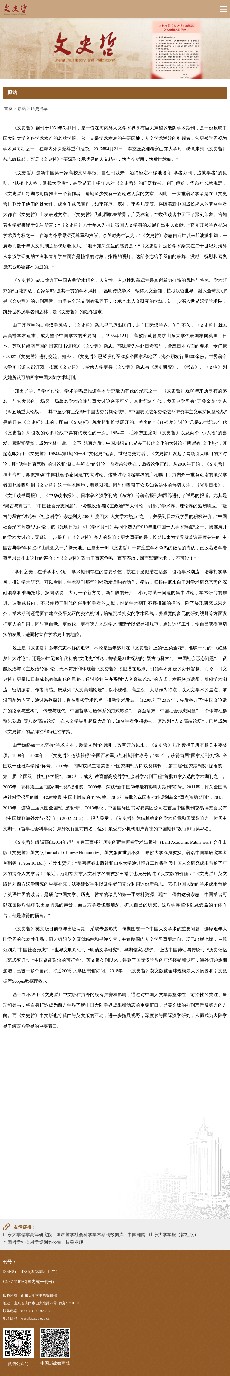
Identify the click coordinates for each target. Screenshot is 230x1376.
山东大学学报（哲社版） (174, 1234)
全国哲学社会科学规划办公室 (32, 1242)
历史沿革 (39, 108)
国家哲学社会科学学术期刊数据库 (90, 1234)
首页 (8, 108)
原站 (22, 108)
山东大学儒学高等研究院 (27, 1234)
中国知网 (137, 1234)
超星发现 (74, 1242)
